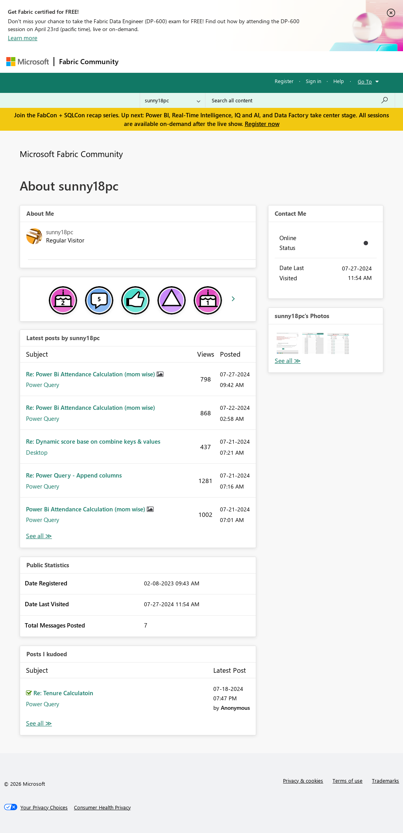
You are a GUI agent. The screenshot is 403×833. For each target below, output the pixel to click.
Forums (136, 61)
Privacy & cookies (303, 780)
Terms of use (347, 780)
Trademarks (385, 780)
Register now (262, 124)
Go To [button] (365, 81)
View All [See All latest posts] (39, 536)
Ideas (203, 61)
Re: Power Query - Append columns (74, 475)
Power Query (42, 385)
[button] (287, 343)
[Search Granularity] (172, 100)
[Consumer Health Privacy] (102, 807)
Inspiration (171, 61)
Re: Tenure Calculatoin (63, 693)
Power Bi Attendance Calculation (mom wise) (86, 509)
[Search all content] (300, 100)
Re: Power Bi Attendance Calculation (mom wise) (91, 374)
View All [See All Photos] (288, 360)
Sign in (313, 81)
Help (338, 81)
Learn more (22, 38)
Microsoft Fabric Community (71, 153)
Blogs (273, 61)
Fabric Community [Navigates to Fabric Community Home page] (88, 61)
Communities (238, 61)
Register (284, 81)
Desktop (37, 452)
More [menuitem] (300, 61)
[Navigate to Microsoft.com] (27, 61)
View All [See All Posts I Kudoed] (39, 723)
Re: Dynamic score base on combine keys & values (93, 441)
